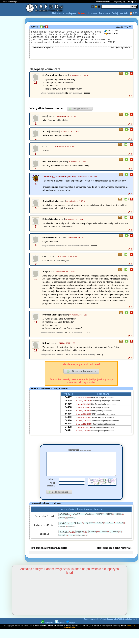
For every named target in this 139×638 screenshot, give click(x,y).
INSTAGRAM (47, 631)
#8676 (106, 540)
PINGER (70, 631)
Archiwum (104, 13)
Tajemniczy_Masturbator (55, 180)
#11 (66, 358)
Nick (51, 487)
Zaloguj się (133, 2)
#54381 (120, 522)
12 (113, 33)
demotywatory (49, 634)
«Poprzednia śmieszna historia (49, 556)
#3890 (82, 540)
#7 (66, 249)
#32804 (83, 543)
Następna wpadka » (120, 51)
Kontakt (124, 13)
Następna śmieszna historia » (114, 556)
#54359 (78, 522)
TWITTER (59, 631)
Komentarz (79, 453)
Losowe (92, 13)
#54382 (65, 522)
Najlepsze (71, 13)
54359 (68, 405)
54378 (68, 432)
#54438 (89, 522)
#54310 (71, 526)
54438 (68, 413)
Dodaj (115, 13)
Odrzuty (82, 13)
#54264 (101, 531)
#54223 (63, 535)
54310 (68, 428)
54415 (68, 421)
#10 (66, 96)
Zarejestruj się (118, 2)
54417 (68, 401)
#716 (74, 543)
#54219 (65, 531)
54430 (68, 425)
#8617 (117, 540)
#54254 (121, 531)
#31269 (64, 544)
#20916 (94, 540)
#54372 (63, 526)
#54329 (71, 535)
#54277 (79, 531)
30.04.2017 (121, 27)
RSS (134, 13)
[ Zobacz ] (87, 96)
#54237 (111, 531)
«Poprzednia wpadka (42, 51)
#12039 (67, 540)
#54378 (100, 522)
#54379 (110, 522)
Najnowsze (58, 13)
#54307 (90, 531)
